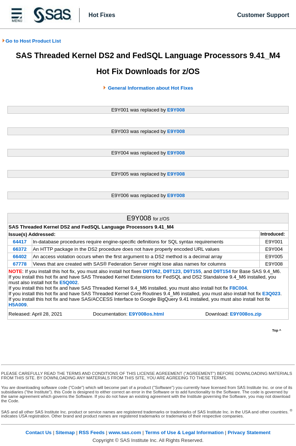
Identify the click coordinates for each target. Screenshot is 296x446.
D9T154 (222, 271)
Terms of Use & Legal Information (184, 432)
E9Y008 (176, 110)
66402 (20, 256)
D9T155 (192, 271)
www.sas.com (125, 432)
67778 (20, 264)
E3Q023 (271, 293)
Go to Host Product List (31, 41)
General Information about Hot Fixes (150, 88)
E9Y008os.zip (246, 314)
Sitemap (65, 432)
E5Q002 (69, 282)
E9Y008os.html (146, 314)
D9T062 (151, 271)
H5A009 (18, 304)
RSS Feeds (92, 432)
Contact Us (38, 432)
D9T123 (172, 271)
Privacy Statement (249, 432)
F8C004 (238, 288)
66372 (20, 249)
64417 (20, 241)
